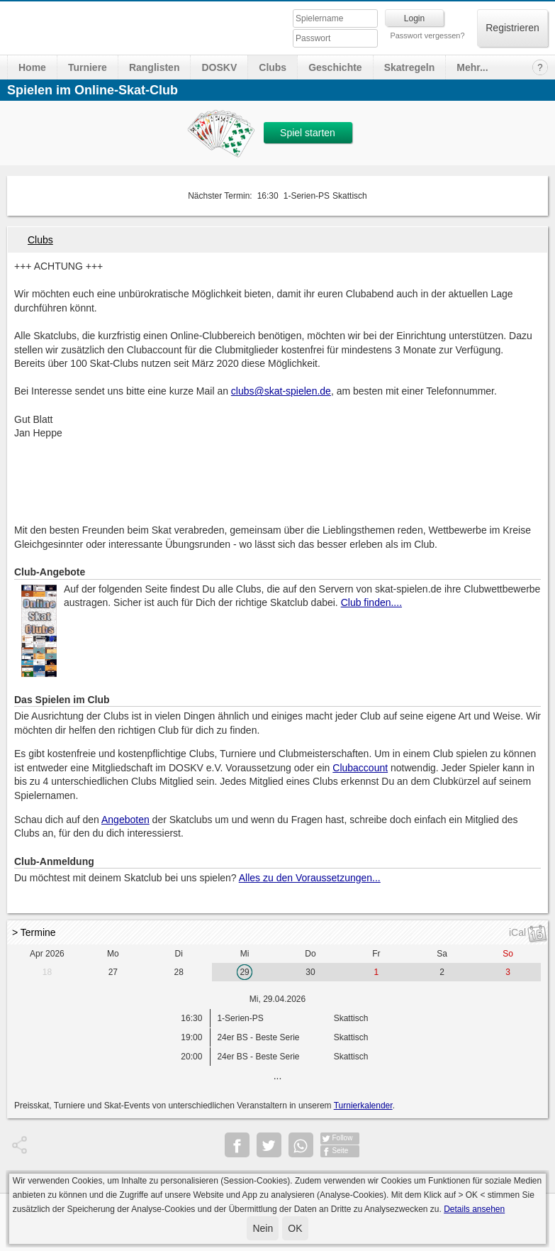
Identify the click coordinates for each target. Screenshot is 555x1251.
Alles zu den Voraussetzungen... (310, 877)
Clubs (272, 67)
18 (47, 972)
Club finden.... (371, 602)
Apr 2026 (47, 954)
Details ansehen (474, 1209)
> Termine (34, 932)
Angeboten (125, 819)
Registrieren (512, 27)
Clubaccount (360, 767)
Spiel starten (307, 132)
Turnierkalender (363, 1106)
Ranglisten (154, 67)
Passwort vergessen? (427, 35)
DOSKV (219, 67)
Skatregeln (409, 67)
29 (244, 972)
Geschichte (334, 67)
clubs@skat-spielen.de (281, 391)
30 (310, 972)
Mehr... (472, 67)
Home (32, 67)
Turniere (87, 67)
